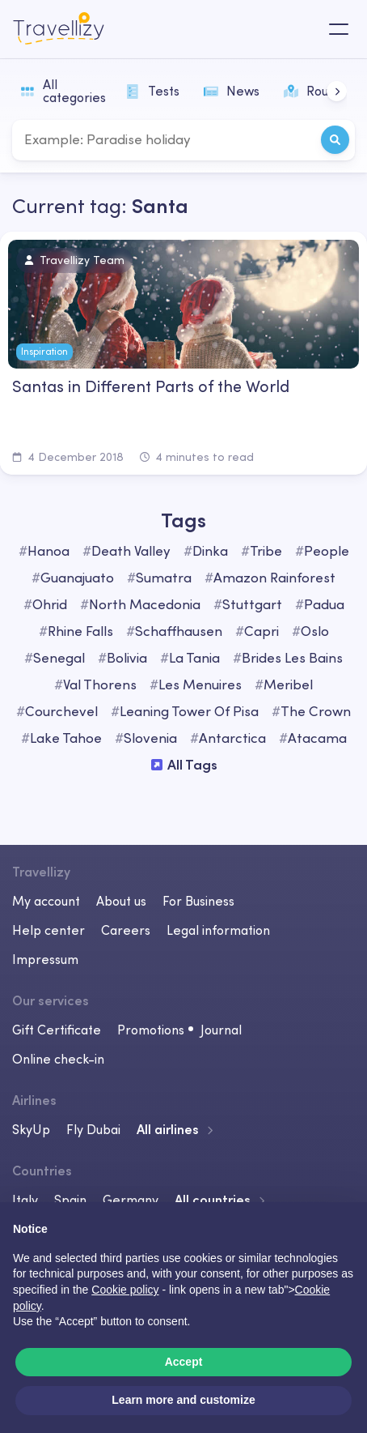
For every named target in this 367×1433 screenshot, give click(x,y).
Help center (48, 929)
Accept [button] (184, 1361)
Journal (221, 1029)
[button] (337, 91)
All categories (63, 90)
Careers (125, 929)
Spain (70, 1199)
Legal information (218, 929)
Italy (25, 1199)
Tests (152, 91)
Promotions (150, 1029)
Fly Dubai (93, 1129)
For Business (198, 900)
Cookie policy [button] (124, 1289)
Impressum (45, 959)
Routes (315, 91)
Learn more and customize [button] (183, 1399)
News (231, 91)
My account (46, 900)
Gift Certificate (56, 1029)
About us (121, 900)
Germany (130, 1199)
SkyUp (31, 1129)
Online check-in (58, 1058)
